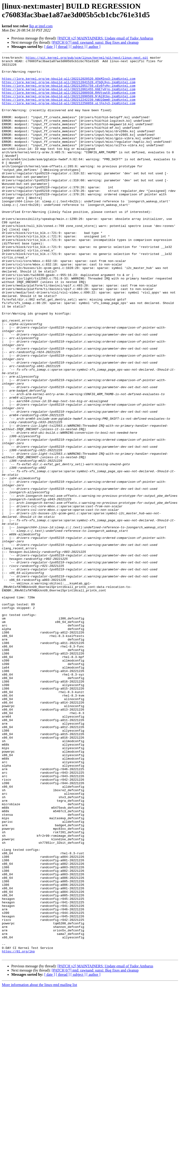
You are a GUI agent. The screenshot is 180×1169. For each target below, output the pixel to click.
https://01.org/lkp (18, 1131)
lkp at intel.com (41, 26)
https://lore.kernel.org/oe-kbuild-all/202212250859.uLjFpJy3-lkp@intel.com (68, 113)
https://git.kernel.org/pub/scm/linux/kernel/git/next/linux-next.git (87, 58)
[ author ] (93, 47)
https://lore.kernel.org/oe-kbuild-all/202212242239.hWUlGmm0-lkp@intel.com (68, 109)
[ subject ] (78, 47)
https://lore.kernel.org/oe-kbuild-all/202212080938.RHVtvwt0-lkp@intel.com (68, 100)
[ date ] (49, 47)
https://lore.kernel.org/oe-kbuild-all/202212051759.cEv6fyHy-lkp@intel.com (68, 92)
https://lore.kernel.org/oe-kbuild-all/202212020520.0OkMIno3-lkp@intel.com (68, 83)
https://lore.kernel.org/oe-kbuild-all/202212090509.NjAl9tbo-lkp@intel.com (68, 104)
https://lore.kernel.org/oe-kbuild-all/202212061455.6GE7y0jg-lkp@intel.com (68, 96)
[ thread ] (63, 47)
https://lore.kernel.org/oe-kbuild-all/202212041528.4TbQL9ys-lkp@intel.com (68, 88)
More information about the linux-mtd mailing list (39, 1165)
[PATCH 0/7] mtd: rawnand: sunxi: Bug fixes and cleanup (95, 42)
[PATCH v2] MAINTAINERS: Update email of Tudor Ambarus (105, 38)
